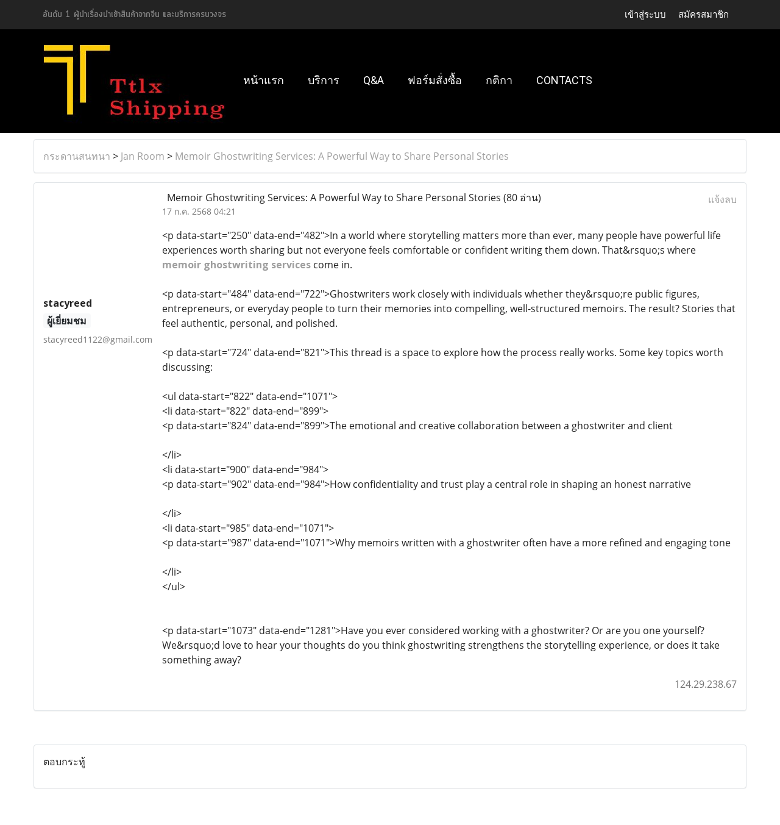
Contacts (564, 80)
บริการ (323, 80)
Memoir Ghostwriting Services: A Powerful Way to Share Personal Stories (342, 156)
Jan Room (143, 156)
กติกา (499, 80)
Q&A (373, 80)
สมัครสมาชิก (703, 14)
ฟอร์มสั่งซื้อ (435, 80)
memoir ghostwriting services (236, 264)
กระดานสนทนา (76, 156)
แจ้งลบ (722, 199)
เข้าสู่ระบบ (645, 14)
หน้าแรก (263, 80)
